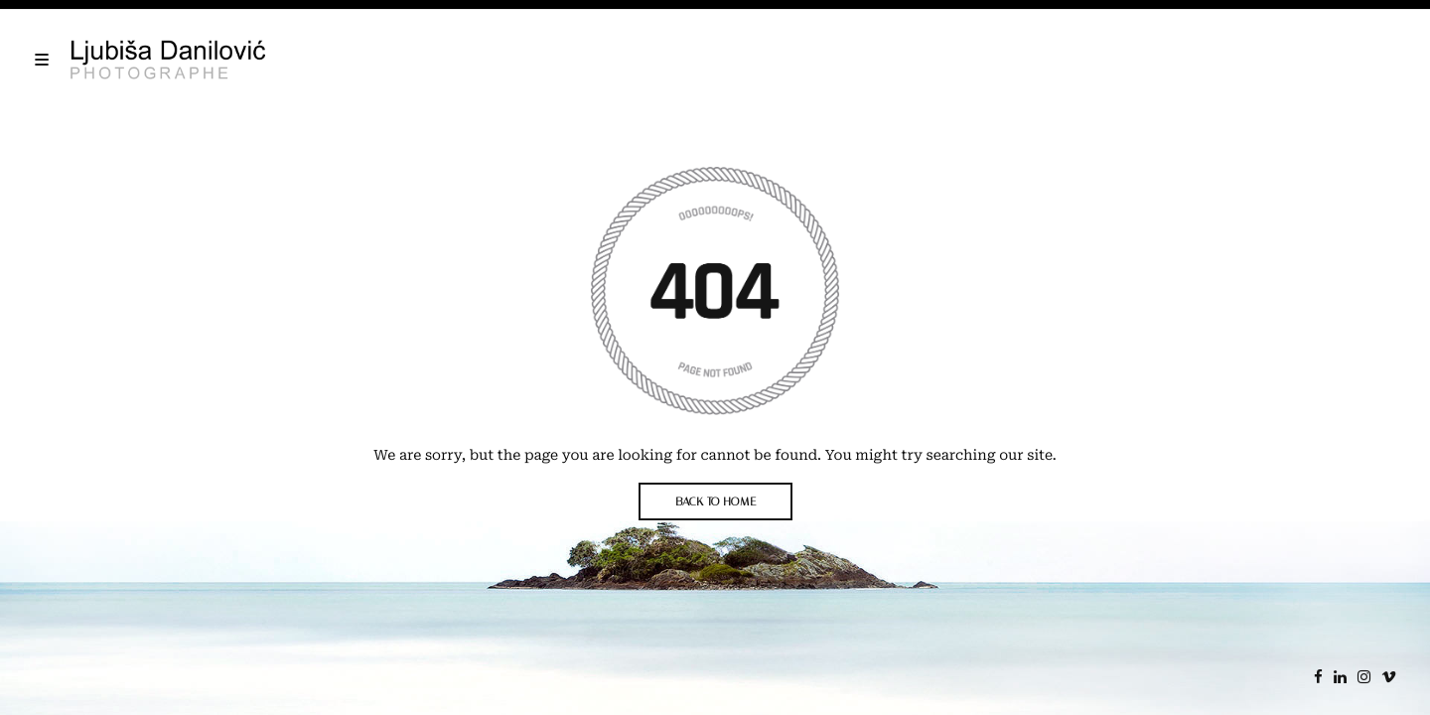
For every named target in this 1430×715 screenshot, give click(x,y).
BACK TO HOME (715, 501)
